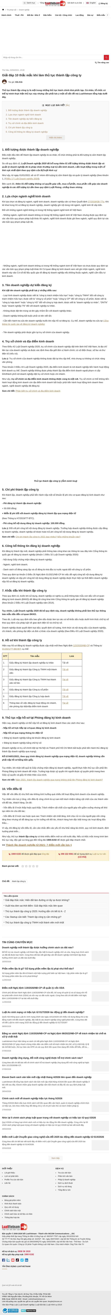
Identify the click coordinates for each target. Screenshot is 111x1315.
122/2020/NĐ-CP (81, 645)
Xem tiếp (55, 1158)
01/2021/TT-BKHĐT (11, 649)
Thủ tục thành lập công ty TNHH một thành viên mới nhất (34, 922)
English (91, 3)
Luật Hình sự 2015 (54, 1305)
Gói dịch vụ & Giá (75, 3)
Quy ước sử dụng (11, 1207)
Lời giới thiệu (9, 1173)
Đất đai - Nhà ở (33, 15)
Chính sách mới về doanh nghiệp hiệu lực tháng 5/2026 (32, 1098)
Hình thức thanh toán (12, 1204)
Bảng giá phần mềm (12, 1200)
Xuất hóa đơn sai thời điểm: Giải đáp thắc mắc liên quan (34, 905)
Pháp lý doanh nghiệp (66, 1180)
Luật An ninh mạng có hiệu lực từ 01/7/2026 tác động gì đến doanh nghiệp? (43, 1012)
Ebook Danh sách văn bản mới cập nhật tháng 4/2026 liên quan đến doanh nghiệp (47, 1077)
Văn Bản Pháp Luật (10, 1305)
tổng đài (45, 854)
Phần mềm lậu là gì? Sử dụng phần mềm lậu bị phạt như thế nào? (38, 968)
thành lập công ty (19, 881)
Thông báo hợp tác (12, 1217)
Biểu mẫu (101, 15)
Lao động (80, 15)
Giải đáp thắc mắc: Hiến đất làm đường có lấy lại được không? (37, 900)
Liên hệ (7, 1183)
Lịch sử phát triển (11, 1176)
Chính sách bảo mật (12, 1211)
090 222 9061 (66, 854)
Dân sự (90, 15)
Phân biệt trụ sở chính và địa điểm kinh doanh (38, 391)
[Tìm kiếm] (106, 57)
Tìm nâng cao (102, 63)
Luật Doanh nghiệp (26, 1305)
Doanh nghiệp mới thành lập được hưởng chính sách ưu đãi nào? (38, 947)
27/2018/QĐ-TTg (96, 201)
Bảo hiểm (47, 15)
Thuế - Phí (19, 15)
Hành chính (6, 15)
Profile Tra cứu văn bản (13, 1180)
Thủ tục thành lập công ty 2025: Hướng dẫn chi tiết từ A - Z (35, 911)
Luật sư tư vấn (99, 854)
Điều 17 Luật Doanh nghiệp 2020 (22, 179)
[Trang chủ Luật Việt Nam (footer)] (55, 1226)
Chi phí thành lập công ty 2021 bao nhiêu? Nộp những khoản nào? (48, 537)
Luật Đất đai (41, 1305)
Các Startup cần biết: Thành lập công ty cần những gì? (33, 917)
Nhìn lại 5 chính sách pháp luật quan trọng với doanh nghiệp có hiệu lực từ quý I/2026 (49, 1117)
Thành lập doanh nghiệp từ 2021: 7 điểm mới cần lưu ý (39, 845)
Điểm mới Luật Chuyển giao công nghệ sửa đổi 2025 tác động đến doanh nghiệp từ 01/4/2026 (53, 1137)
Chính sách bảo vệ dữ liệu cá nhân (18, 1214)
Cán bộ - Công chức (63, 15)
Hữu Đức (19, 82)
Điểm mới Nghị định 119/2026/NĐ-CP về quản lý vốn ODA (33, 988)
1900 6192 (15, 854)
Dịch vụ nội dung (65, 1186)
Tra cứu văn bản (64, 1173)
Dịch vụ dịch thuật (65, 1183)
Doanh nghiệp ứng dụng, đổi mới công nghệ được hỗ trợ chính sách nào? (42, 1058)
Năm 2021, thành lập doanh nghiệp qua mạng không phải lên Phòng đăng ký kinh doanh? (59, 780)
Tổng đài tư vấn (64, 1190)
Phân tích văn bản (65, 1176)
